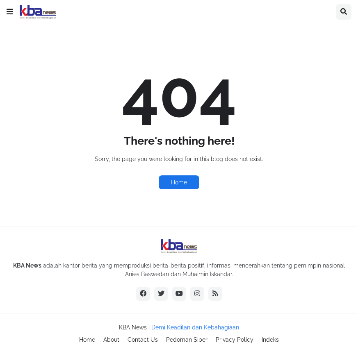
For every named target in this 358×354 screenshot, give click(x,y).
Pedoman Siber (187, 339)
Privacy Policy (234, 339)
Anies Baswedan (147, 274)
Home (179, 182)
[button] (10, 12)
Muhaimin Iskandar (207, 274)
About (111, 339)
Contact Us (143, 339)
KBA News (133, 327)
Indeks (270, 339)
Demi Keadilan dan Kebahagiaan (195, 327)
